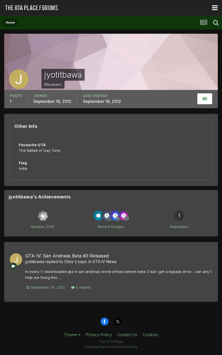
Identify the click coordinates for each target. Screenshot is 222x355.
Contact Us (127, 334)
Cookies (150, 334)
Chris (68, 261)
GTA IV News (104, 261)
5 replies (81, 287)
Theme (72, 334)
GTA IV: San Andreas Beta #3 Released (67, 256)
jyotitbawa (34, 261)
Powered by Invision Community (111, 347)
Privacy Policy (99, 334)
